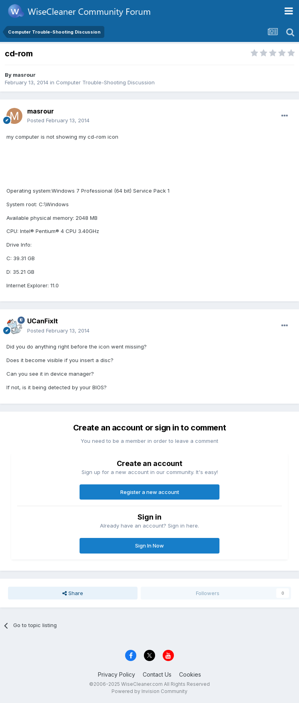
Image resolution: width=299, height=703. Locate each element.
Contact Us (157, 674)
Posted (58, 120)
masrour (24, 75)
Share (72, 593)
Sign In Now (149, 545)
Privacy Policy (116, 674)
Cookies (190, 674)
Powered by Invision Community (149, 691)
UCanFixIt (42, 321)
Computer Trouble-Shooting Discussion (105, 82)
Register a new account (149, 492)
